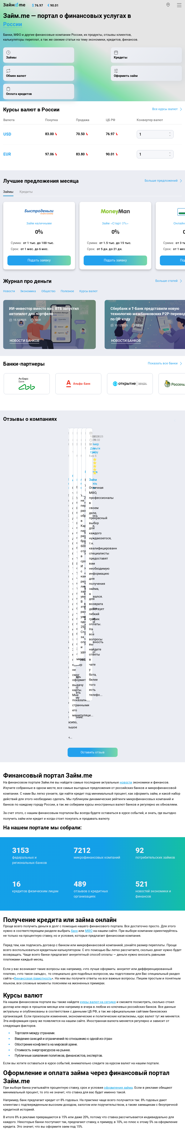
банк (74, 658)
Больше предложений (160, 175)
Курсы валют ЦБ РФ (18, 970)
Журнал (9, 944)
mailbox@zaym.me (24, 1051)
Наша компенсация (18, 932)
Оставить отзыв (92, 480)
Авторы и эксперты (72, 928)
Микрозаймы (104, 944)
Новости (9, 286)
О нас (8, 928)
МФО (89, 658)
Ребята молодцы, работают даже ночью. (37, 436)
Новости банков (24, 336)
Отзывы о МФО (14, 989)
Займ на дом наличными (113, 970)
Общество (57, 286)
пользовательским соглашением (94, 1087)
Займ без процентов (109, 1006)
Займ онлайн (104, 961)
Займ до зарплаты (108, 1016)
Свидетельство (12, 1100)
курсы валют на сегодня (98, 729)
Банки (7, 998)
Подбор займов (14, 1034)
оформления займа (118, 815)
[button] (180, 416)
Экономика (33, 286)
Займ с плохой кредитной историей (121, 989)
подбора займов (119, 866)
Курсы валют (107, 286)
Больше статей (166, 276)
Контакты (34, 928)
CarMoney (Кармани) (62, 429)
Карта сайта (57, 932)
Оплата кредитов (16, 1025)
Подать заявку (39, 255)
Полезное (81, 286)
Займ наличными (39, 218)
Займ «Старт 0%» (115, 218)
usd (7, 128)
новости (126, 510)
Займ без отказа (106, 1025)
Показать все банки (162, 359)
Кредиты (9, 1016)
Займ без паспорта (108, 998)
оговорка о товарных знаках (132, 1097)
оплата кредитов (56, 888)
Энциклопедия (14, 953)
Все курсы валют (164, 103)
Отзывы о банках (16, 980)
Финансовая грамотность (33, 706)
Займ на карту (104, 980)
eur (7, 148)
